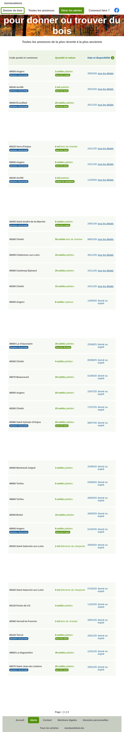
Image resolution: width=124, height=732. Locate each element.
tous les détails (106, 73)
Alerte (33, 720)
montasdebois (13, 3)
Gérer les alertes (71, 10)
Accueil (20, 720)
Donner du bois (12, 10)
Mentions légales (67, 720)
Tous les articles (49, 728)
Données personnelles (95, 720)
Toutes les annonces (41, 10)
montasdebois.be (74, 728)
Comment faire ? (99, 10)
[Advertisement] (62, 126)
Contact (47, 720)
